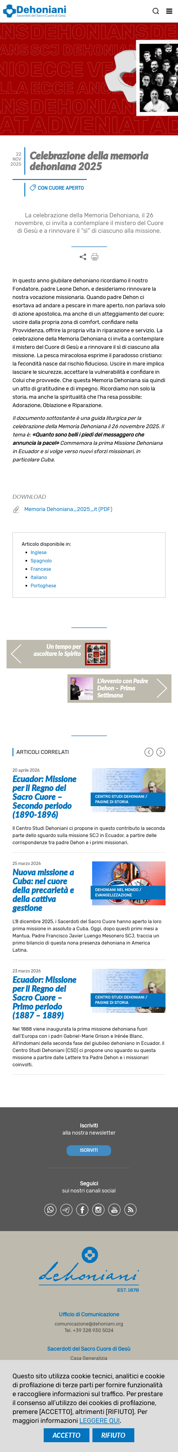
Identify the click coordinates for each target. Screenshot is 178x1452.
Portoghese (43, 586)
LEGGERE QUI (99, 1421)
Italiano (39, 577)
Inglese (39, 552)
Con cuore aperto (61, 188)
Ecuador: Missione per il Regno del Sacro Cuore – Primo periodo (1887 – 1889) (44, 997)
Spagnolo (41, 561)
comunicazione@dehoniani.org (89, 1324)
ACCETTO (67, 1435)
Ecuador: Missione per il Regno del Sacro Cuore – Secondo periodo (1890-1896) (44, 797)
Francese (41, 569)
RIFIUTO (113, 1435)
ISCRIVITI (89, 1150)
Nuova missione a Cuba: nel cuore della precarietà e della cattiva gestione (43, 890)
